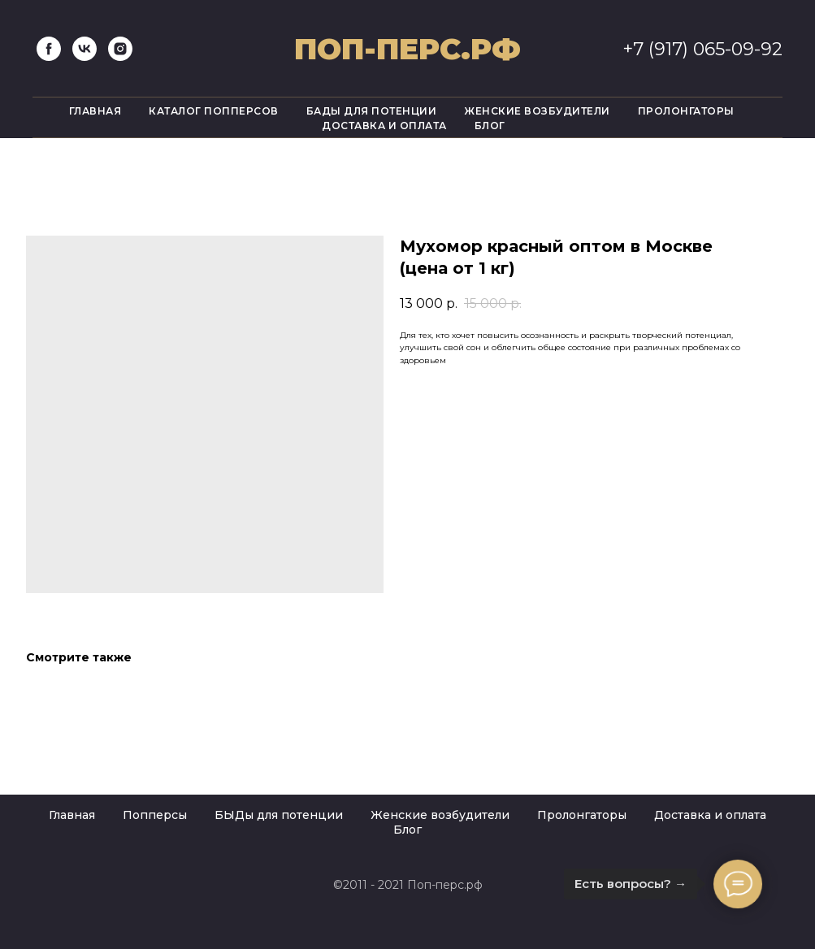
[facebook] (49, 49)
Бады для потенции (371, 111)
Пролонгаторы (686, 111)
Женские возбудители (537, 111)
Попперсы (155, 815)
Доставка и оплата (384, 125)
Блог (490, 125)
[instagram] (120, 49)
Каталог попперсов (214, 111)
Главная (95, 111)
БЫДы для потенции (279, 815)
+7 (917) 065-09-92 (702, 49)
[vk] (84, 49)
